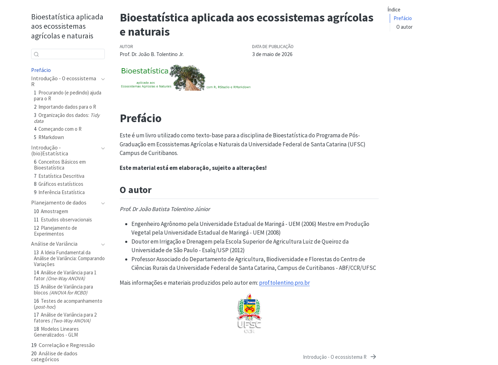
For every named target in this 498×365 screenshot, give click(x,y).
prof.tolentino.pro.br (284, 282)
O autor (404, 27)
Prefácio (403, 18)
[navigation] (101, 81)
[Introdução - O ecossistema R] (340, 357)
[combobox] (68, 54)
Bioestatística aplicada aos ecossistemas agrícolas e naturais (67, 26)
